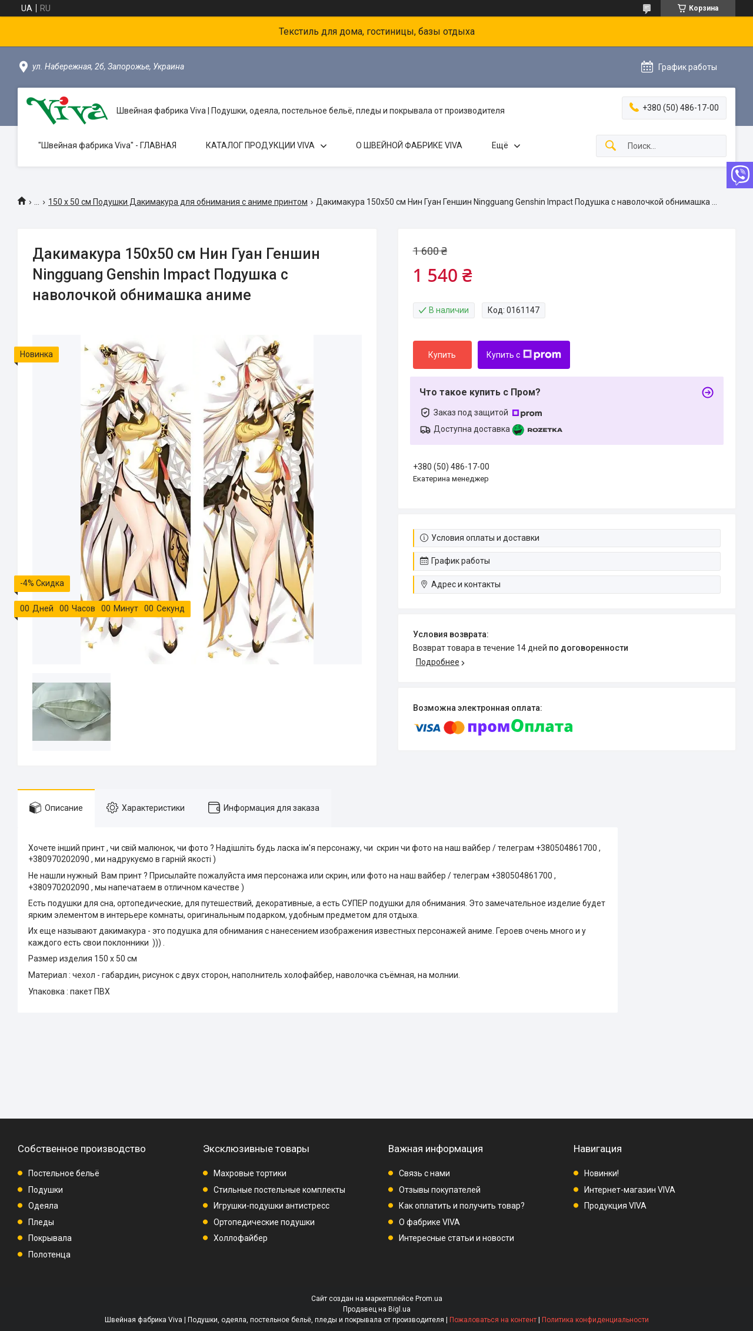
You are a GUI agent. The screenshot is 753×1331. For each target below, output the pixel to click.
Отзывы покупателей (440, 1189)
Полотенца (49, 1254)
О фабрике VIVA (429, 1222)
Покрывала (50, 1238)
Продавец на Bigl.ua (377, 1309)
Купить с (524, 355)
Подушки (45, 1189)
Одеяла (43, 1205)
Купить (442, 355)
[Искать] (610, 146)
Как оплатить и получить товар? (462, 1205)
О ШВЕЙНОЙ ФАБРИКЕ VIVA (409, 145)
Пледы (41, 1222)
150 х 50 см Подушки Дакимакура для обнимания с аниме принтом (178, 202)
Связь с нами (424, 1173)
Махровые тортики (250, 1173)
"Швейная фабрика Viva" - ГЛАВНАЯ (107, 145)
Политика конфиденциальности (595, 1320)
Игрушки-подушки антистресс (271, 1205)
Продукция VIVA (615, 1205)
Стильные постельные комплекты (279, 1189)
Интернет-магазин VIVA (629, 1189)
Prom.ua (428, 1299)
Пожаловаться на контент (493, 1320)
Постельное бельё (63, 1173)
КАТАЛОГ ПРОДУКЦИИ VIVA (260, 145)
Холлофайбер (241, 1238)
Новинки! (601, 1173)
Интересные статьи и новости (456, 1238)
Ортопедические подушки (264, 1222)
